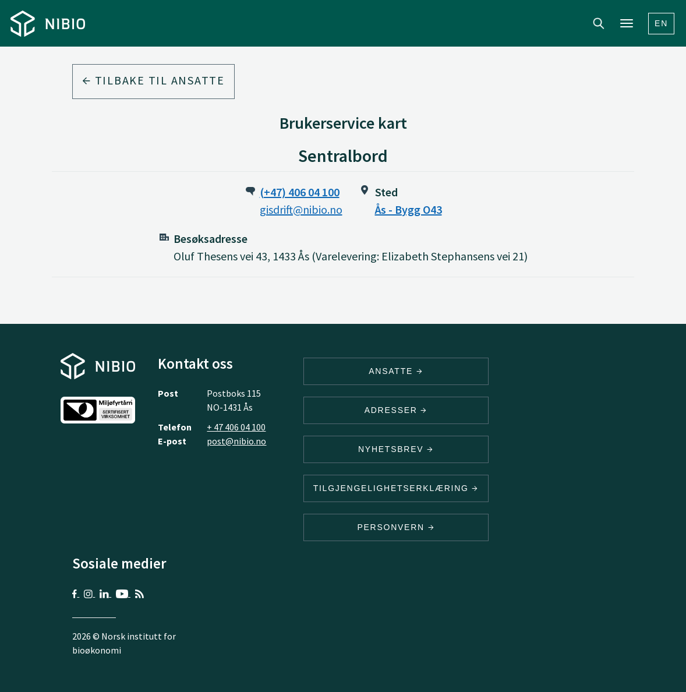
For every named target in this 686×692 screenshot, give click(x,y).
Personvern (395, 527)
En (661, 23)
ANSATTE (396, 371)
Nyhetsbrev (396, 449)
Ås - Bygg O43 (408, 209)
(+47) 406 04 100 (300, 192)
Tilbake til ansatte (153, 80)
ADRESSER (396, 410)
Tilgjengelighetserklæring (396, 488)
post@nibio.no (236, 441)
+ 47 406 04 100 (236, 427)
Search (598, 23)
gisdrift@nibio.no (301, 209)
